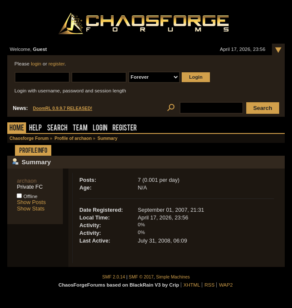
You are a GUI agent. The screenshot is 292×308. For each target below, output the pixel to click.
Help (35, 128)
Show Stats (30, 208)
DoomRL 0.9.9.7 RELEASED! (62, 108)
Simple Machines (173, 277)
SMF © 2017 (141, 277)
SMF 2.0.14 (113, 277)
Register (124, 128)
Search (57, 128)
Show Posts (31, 202)
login (36, 63)
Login (100, 128)
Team (80, 128)
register (56, 63)
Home (16, 128)
